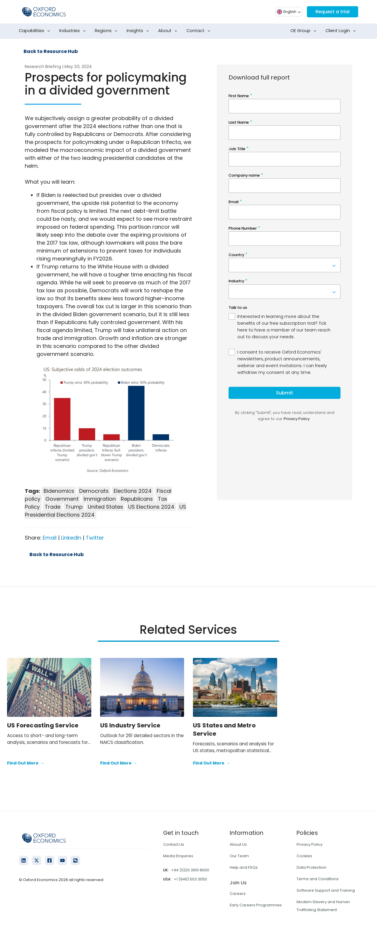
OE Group (304, 31)
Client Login (341, 31)
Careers (238, 893)
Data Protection (311, 867)
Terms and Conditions (318, 878)
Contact (199, 31)
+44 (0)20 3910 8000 (190, 870)
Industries (73, 31)
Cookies (304, 855)
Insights (139, 31)
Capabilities (35, 31)
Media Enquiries (178, 855)
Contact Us (173, 844)
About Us (238, 844)
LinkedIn (71, 537)
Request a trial (332, 11)
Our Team (239, 855)
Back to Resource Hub (51, 51)
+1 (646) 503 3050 (190, 879)
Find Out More (25, 763)
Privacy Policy (310, 844)
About (169, 31)
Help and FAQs (244, 867)
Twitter (95, 537)
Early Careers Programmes (256, 905)
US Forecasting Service (42, 725)
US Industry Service (130, 725)
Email (50, 537)
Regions (107, 31)
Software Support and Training (326, 890)
